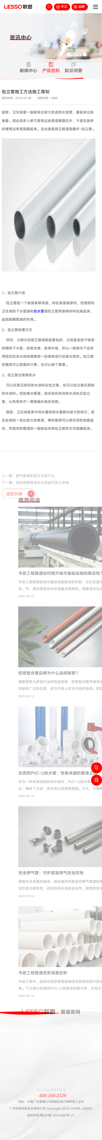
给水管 (35, 311)
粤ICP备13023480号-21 (57, 1106)
